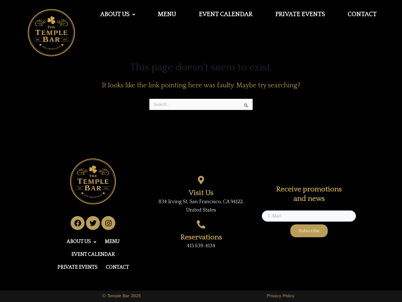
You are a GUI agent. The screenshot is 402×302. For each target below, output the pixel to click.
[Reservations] (201, 224)
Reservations (201, 237)
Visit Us (201, 193)
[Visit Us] (201, 180)
